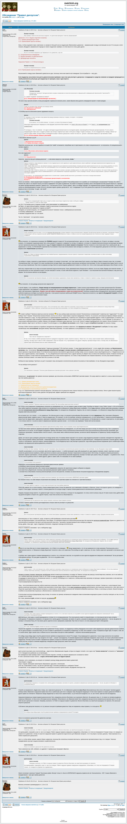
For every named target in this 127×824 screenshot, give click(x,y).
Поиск (61, 8)
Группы (77, 8)
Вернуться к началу (8, 81)
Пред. (10, 17)
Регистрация (85, 8)
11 (20, 17)
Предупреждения (48, 220)
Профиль (57, 10)
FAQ (56, 8)
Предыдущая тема (108, 24)
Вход (86, 10)
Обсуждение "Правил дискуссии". (21, 15)
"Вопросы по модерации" (36, 220)
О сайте (34, 20)
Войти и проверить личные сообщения (72, 10)
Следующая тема (119, 24)
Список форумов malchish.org (22, 20)
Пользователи (69, 8)
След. (22, 17)
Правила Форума (23, 220)
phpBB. (65, 821)
